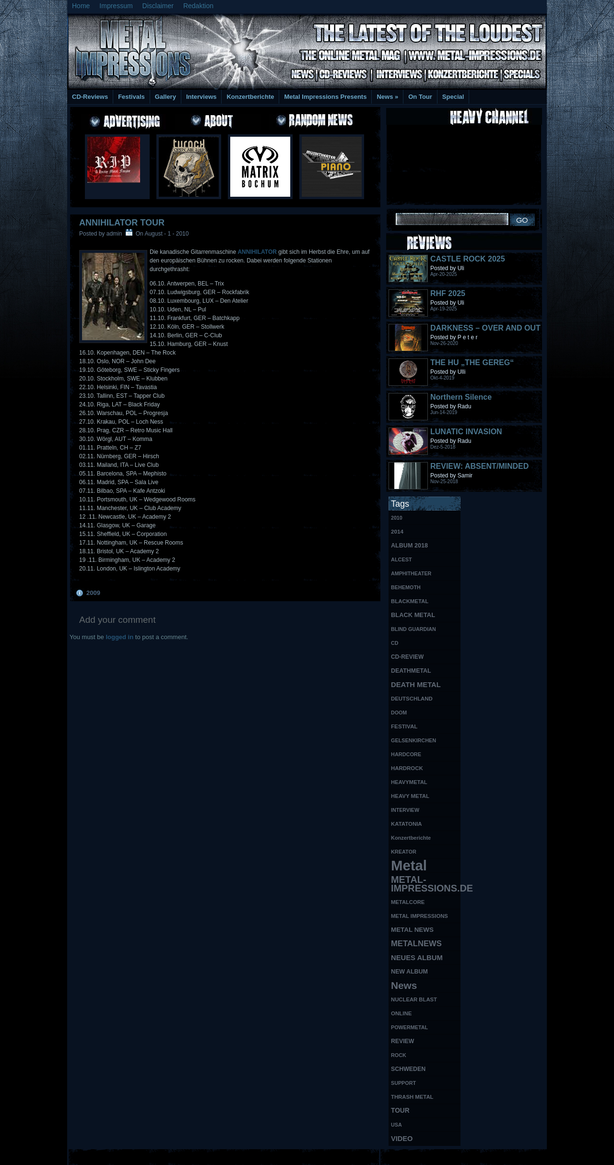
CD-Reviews (90, 96)
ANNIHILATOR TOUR (122, 222)
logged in (119, 637)
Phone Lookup (522, 1155)
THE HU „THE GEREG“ (472, 362)
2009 (93, 592)
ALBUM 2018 (409, 545)
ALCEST (401, 559)
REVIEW (402, 1041)
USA (396, 1125)
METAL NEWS (412, 929)
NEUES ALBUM (417, 958)
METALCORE (408, 902)
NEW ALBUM (409, 971)
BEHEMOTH (406, 587)
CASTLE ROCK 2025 (467, 259)
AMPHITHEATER (411, 573)
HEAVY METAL (410, 796)
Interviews (201, 96)
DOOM (399, 712)
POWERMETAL (409, 1027)
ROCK (398, 1055)
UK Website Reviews (471, 1155)
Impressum (115, 6)
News (387, 96)
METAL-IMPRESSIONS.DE (425, 883)
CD (394, 643)
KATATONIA (406, 824)
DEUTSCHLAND (412, 698)
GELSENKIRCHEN (413, 740)
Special (453, 96)
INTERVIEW (405, 810)
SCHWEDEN (408, 1069)
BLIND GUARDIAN (413, 629)
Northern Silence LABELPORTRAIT (462, 401)
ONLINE (401, 1013)
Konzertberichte (250, 96)
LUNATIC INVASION (466, 432)
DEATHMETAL (411, 670)
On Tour (420, 96)
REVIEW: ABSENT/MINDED (479, 466)
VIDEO (402, 1138)
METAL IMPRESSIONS (419, 916)
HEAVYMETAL (409, 782)
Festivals (131, 96)
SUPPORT (403, 1083)
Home (81, 6)
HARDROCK (407, 768)
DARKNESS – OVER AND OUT (485, 328)
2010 (396, 518)
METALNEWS (416, 943)
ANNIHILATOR (257, 252)
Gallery (165, 96)
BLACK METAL (413, 614)
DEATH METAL (416, 685)
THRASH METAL (412, 1097)
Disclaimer (158, 6)
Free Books (107, 1155)
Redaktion (198, 6)
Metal (409, 866)
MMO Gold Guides (415, 1155)
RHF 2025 (447, 293)
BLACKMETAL (409, 601)
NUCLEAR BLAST (414, 999)
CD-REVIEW (407, 657)
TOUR (400, 1110)
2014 (397, 531)
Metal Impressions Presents (325, 96)
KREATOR (403, 852)
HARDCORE (406, 754)
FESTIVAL (404, 726)
